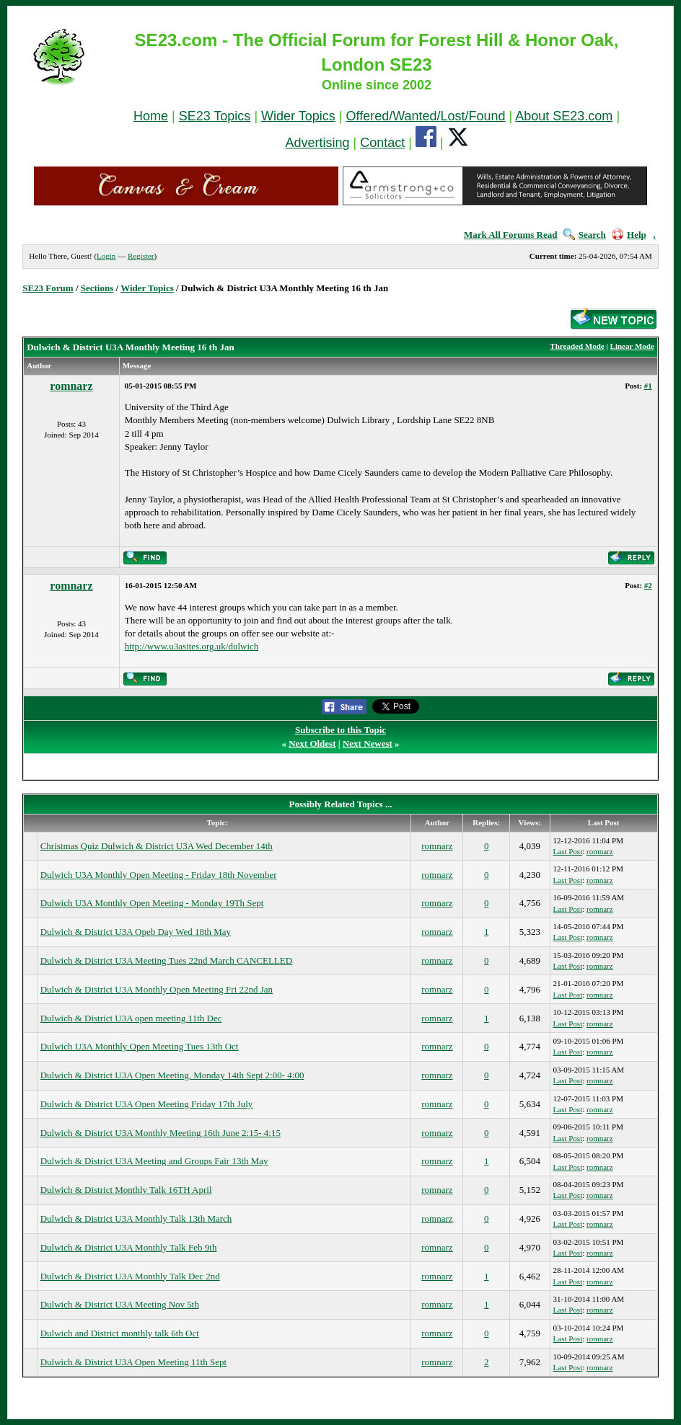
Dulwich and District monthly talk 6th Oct (119, 1333)
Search (584, 234)
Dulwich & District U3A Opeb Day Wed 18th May (135, 931)
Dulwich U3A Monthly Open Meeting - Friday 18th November (158, 874)
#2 (648, 585)
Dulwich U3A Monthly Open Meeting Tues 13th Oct (139, 1046)
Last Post (568, 851)
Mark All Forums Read (511, 234)
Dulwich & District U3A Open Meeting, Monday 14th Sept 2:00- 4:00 (172, 1075)
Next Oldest (312, 743)
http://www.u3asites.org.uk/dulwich (192, 646)
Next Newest (367, 743)
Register (141, 256)
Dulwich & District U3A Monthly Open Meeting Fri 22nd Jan (156, 989)
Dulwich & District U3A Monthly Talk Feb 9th (128, 1247)
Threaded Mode (577, 346)
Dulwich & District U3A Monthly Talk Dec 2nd (130, 1276)
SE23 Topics (215, 116)
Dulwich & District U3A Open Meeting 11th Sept (133, 1362)
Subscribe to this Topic (340, 729)
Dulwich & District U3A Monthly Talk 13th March (136, 1218)
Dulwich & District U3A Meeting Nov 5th (119, 1304)
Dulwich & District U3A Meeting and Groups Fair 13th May (154, 1160)
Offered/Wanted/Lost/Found (425, 116)
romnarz (71, 386)
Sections (97, 288)
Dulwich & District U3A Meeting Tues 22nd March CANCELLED (166, 960)
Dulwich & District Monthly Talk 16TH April (126, 1189)
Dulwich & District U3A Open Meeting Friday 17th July (146, 1103)
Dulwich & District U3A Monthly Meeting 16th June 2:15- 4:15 (160, 1132)
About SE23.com (563, 116)
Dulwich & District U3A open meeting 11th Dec (131, 1018)
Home (150, 116)
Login (106, 256)
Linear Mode (632, 346)
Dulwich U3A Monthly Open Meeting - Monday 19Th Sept (152, 902)
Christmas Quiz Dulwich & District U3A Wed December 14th (156, 845)
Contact (382, 143)
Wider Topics (298, 116)
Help (629, 234)
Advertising (317, 143)
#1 (648, 385)
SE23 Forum (47, 288)
